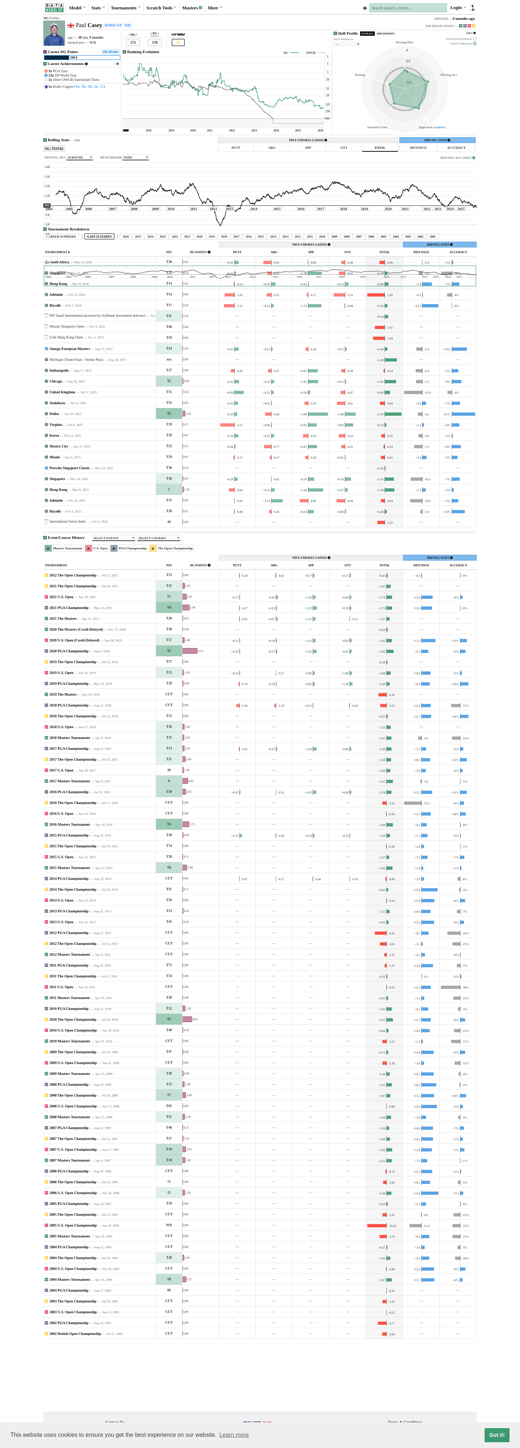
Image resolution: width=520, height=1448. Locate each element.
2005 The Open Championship (72, 1282)
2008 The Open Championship (72, 1163)
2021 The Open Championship (72, 654)
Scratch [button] (161, 8)
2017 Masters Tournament (69, 849)
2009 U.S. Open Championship (73, 1130)
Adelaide (56, 362)
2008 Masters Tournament (69, 1185)
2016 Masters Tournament (69, 892)
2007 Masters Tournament (69, 1228)
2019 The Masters (63, 762)
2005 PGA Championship (68, 1271)
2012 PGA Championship (68, 1000)
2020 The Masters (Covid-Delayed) (76, 697)
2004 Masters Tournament (69, 1347)
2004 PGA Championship (68, 1315)
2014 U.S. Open (61, 968)
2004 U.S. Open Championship (73, 1336)
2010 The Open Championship (72, 1087)
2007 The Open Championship (72, 1206)
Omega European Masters (69, 416)
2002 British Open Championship (75, 1401)
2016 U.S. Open (61, 881)
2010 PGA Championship (68, 1076)
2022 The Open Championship (72, 643)
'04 (77, 86)
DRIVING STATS (437, 140)
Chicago (55, 449)
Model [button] (77, 7)
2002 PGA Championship (68, 1390)
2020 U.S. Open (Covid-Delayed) (74, 708)
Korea (54, 503)
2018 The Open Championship (72, 784)
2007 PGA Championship (68, 1195)
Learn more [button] (234, 1435)
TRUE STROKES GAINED (308, 140)
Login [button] (458, 7)
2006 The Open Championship (72, 1250)
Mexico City (58, 514)
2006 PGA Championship (68, 1239)
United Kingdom (62, 460)
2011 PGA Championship (68, 1033)
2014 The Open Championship (72, 957)
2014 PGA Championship (68, 946)
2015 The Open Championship (72, 914)
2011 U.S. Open (61, 1054)
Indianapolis (59, 438)
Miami (54, 525)
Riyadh (55, 373)
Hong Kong (58, 351)
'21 (102, 86)
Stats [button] (98, 7)
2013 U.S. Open (61, 989)
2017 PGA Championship (68, 816)
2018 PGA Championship (68, 773)
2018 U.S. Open (61, 794)
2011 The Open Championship (72, 1044)
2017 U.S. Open (61, 838)
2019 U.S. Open (61, 740)
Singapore (57, 340)
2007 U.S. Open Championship (73, 1217)
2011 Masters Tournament (69, 1065)
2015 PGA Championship (68, 903)
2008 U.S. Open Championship (73, 1174)
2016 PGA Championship (68, 859)
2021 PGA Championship (68, 675)
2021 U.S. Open (61, 664)
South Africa (59, 330)
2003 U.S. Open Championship (73, 1380)
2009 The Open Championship (72, 1119)
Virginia (55, 492)
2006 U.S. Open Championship (73, 1260)
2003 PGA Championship (68, 1358)
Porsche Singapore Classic (69, 535)
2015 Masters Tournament (69, 935)
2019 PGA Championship (68, 751)
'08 (89, 86)
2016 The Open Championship (72, 870)
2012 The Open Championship (72, 1011)
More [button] (215, 7)
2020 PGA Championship (68, 719)
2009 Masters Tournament (69, 1141)
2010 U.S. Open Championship (73, 1098)
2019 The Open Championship (72, 729)
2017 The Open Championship (72, 827)
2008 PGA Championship (68, 1152)
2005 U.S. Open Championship (73, 1293)
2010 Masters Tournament (69, 1109)
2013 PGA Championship (68, 979)
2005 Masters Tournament (69, 1304)
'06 (83, 86)
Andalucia (57, 470)
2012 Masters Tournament (69, 1022)
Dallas (54, 481)
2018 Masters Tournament (69, 805)
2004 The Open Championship (72, 1325)
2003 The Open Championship (72, 1369)
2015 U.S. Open (61, 924)
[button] (192, 7)
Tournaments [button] (126, 7)
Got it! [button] (496, 1435)
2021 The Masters (63, 686)
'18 (96, 86)
